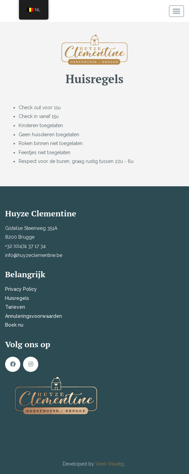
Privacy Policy (21, 289)
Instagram (30, 364)
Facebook (12, 364)
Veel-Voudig (110, 464)
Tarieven (15, 307)
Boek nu (14, 325)
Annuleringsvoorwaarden (33, 316)
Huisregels (17, 298)
